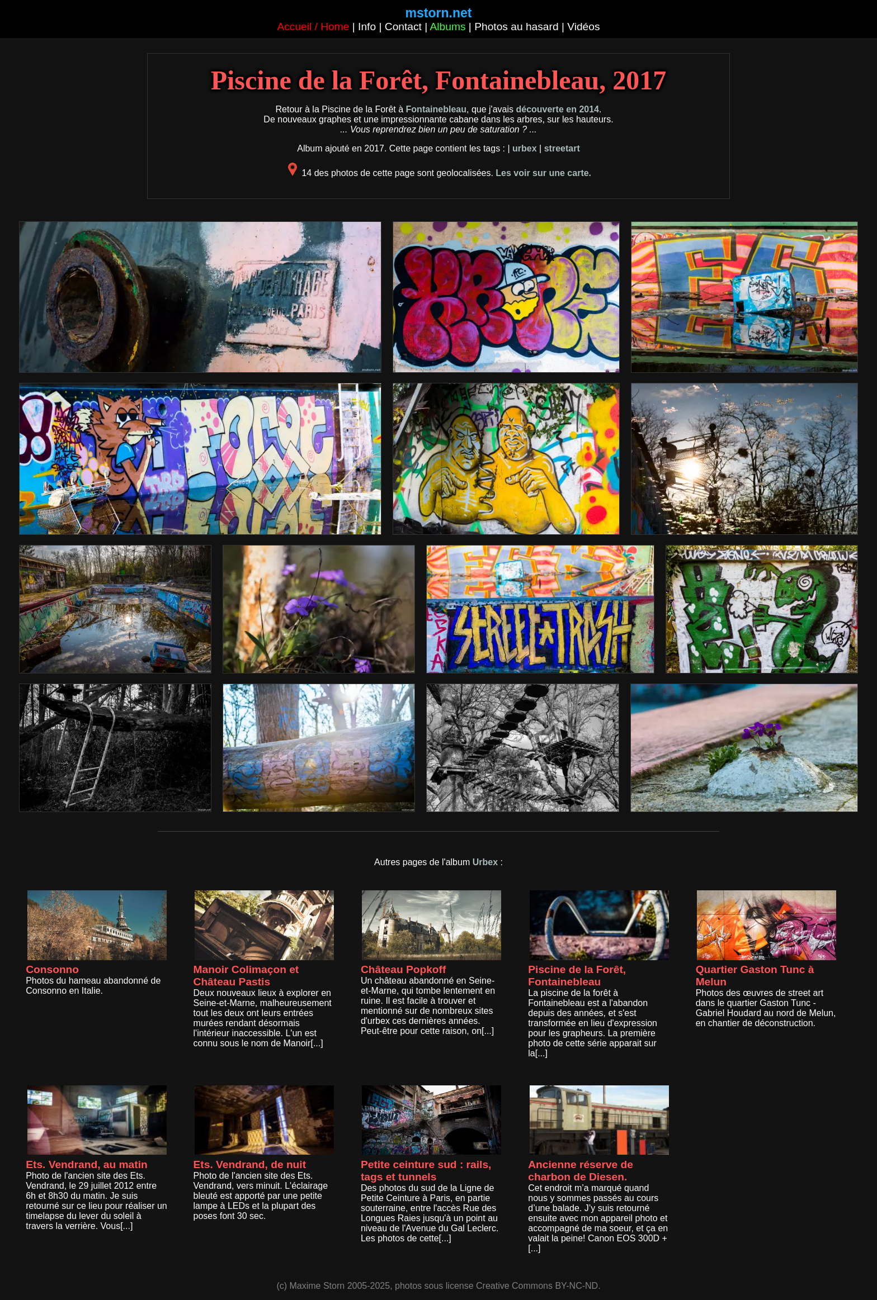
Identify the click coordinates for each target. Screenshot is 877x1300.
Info (367, 26)
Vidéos (583, 26)
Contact (403, 26)
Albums (448, 26)
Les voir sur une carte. (543, 173)
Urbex (485, 862)
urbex (524, 148)
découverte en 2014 (557, 109)
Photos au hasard (516, 26)
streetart (562, 148)
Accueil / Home (313, 26)
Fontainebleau (436, 109)
